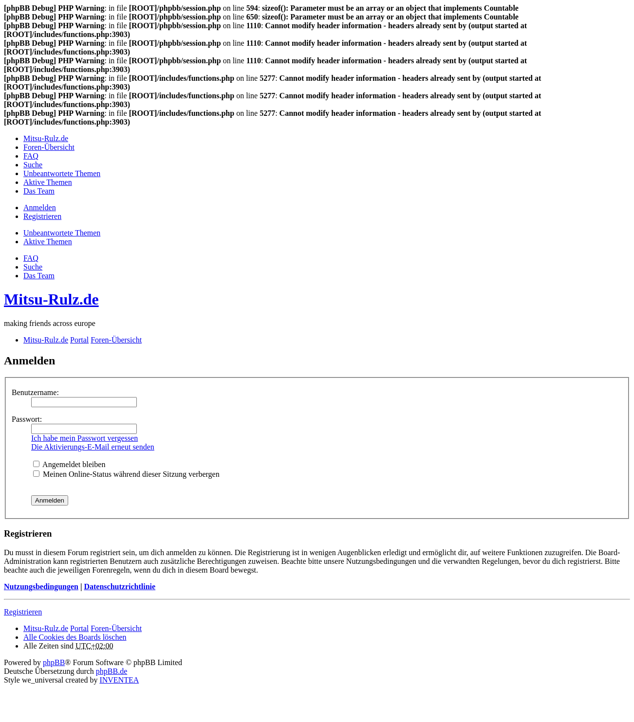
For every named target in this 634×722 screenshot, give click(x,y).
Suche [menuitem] (32, 165)
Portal (79, 340)
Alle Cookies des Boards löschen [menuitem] (75, 637)
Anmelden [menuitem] (39, 207)
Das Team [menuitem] (39, 191)
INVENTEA (119, 680)
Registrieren (23, 612)
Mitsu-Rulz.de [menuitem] (45, 138)
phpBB (54, 662)
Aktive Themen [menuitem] (47, 182)
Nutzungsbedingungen (41, 586)
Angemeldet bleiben (69, 464)
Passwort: (27, 419)
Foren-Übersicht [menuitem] (49, 147)
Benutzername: (35, 392)
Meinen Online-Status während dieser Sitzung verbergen (126, 474)
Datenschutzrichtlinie (119, 586)
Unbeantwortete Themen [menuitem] (61, 173)
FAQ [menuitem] (30, 156)
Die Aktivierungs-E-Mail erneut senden (92, 447)
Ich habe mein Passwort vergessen (84, 438)
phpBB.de (111, 671)
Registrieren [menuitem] (42, 216)
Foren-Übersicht (116, 628)
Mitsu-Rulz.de (51, 299)
